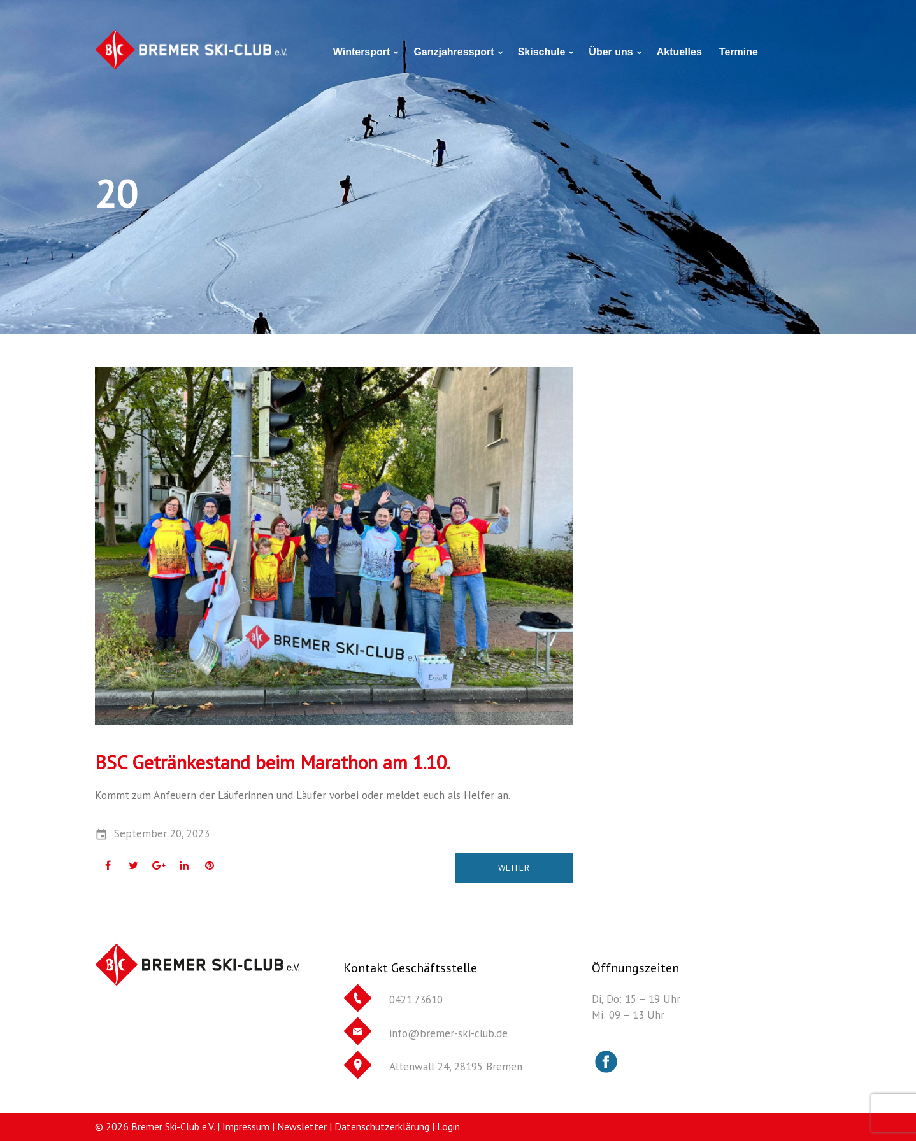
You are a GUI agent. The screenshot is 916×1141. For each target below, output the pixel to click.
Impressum (245, 1126)
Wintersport (361, 51)
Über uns (611, 51)
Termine (738, 51)
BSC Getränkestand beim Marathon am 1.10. (272, 761)
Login (448, 1126)
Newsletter (302, 1126)
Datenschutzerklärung (381, 1126)
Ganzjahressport (453, 51)
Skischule (542, 51)
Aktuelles (679, 51)
